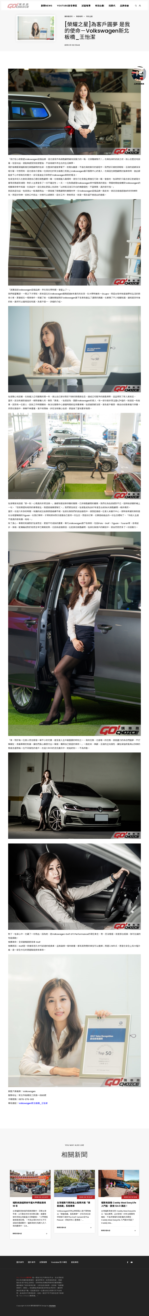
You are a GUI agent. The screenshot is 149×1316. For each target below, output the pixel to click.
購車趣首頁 (68, 16)
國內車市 (20, 1262)
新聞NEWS (46, 5)
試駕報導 (86, 5)
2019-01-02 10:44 (72, 45)
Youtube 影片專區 (59, 1262)
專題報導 (79, 16)
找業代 (112, 5)
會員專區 (74, 1262)
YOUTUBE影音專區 (67, 5)
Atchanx (52, 1306)
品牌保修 (124, 5)
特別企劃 (99, 5)
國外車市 (31, 1262)
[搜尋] (136, 5)
